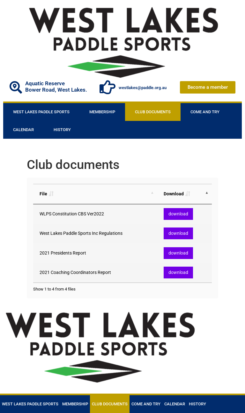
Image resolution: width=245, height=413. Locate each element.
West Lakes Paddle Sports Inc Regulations (81, 233)
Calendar (23, 129)
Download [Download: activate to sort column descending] (174, 194)
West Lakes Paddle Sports (41, 111)
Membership (102, 111)
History (62, 129)
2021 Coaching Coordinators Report (75, 272)
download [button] (178, 214)
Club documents (153, 111)
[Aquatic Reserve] (16, 87)
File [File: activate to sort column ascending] (43, 194)
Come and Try (204, 111)
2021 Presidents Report (63, 253)
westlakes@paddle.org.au (143, 87)
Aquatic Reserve (45, 83)
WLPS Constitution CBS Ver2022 (72, 214)
